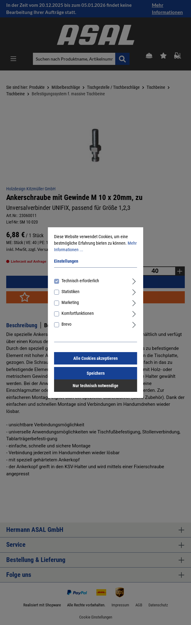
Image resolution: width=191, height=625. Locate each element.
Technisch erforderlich (80, 280)
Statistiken (70, 291)
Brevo (66, 324)
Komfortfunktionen (77, 313)
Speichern (96, 373)
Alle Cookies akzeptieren (95, 358)
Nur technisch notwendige (95, 385)
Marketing (70, 302)
